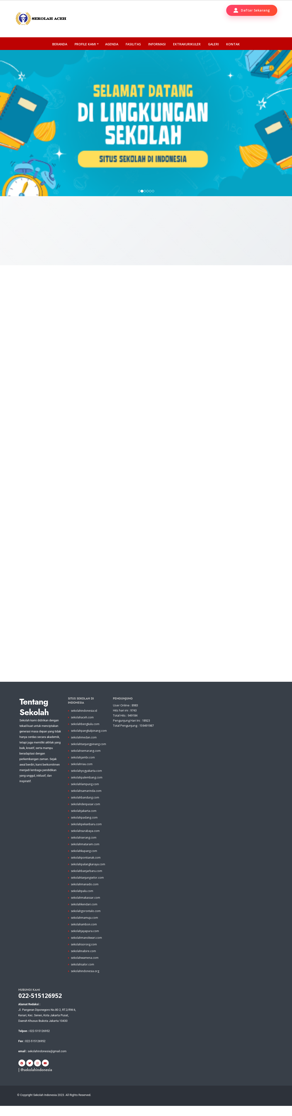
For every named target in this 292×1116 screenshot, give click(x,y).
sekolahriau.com (82, 774)
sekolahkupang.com (84, 861)
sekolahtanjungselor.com (88, 888)
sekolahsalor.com (83, 974)
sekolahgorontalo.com (86, 921)
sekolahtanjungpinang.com (89, 754)
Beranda (59, 44)
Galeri (213, 44)
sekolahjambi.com (83, 767)
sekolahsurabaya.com (86, 841)
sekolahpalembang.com (87, 788)
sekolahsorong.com (84, 954)
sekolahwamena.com (85, 968)
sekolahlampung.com (85, 794)
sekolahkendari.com (84, 914)
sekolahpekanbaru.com (87, 834)
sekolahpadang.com (84, 828)
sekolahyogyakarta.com (87, 781)
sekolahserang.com (84, 848)
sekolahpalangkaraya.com (88, 874)
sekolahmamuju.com (85, 928)
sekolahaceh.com (83, 727)
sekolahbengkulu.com (86, 734)
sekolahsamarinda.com (87, 801)
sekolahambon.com (84, 934)
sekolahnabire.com (84, 961)
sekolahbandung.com (86, 808)
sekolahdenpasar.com (86, 814)
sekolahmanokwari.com (87, 948)
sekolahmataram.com (85, 854)
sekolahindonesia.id (85, 721)
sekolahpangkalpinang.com (89, 741)
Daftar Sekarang (251, 10)
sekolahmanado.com (85, 894)
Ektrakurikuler (187, 44)
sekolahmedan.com (84, 747)
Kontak (233, 44)
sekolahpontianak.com (86, 868)
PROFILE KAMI (85, 44)
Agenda (111, 44)
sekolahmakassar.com (86, 908)
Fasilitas (133, 44)
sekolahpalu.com (82, 901)
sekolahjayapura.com (85, 941)
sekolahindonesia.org (86, 981)
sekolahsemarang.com (86, 761)
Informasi (157, 44)
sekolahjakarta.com (84, 821)
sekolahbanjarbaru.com (87, 881)
